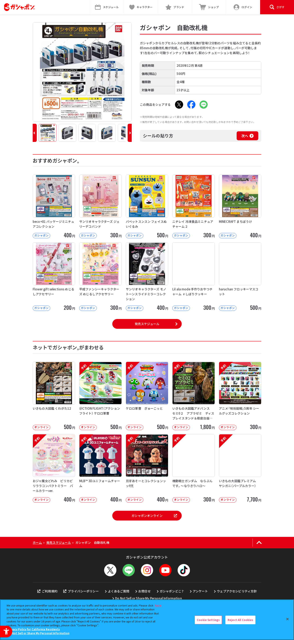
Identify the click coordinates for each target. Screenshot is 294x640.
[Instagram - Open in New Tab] (147, 570)
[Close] (287, 619)
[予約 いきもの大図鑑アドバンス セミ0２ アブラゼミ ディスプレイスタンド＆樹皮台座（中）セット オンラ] (193, 396)
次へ (244, 135)
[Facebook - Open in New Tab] (191, 104)
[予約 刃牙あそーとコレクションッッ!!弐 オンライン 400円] (147, 468)
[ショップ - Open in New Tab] (209, 7)
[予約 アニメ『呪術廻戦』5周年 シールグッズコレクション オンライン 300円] (240, 396)
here (158, 605)
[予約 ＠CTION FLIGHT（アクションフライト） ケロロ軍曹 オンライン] (100, 396)
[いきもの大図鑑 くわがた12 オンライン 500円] (54, 396)
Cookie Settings (208, 620)
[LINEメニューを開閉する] (128, 570)
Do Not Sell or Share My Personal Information (148, 598)
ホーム (37, 542)
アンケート (200, 591)
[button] (35, 133)
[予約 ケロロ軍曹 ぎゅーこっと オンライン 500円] (147, 396)
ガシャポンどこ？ (172, 591)
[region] (147, 619)
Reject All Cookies (240, 620)
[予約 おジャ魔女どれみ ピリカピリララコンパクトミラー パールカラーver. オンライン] (54, 468)
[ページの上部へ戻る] (259, 542)
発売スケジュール (147, 324)
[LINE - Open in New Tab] (203, 104)
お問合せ (144, 591)
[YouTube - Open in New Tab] (165, 570)
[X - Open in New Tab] (179, 104)
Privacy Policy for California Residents (34, 629)
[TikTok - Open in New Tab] (184, 570)
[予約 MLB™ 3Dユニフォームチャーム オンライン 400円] (100, 468)
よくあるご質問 (118, 591)
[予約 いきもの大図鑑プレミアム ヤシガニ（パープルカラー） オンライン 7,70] (240, 468)
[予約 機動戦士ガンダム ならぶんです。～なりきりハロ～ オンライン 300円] (193, 468)
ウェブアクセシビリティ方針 (237, 591)
